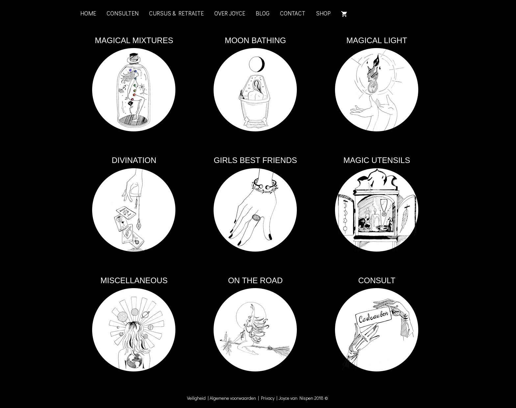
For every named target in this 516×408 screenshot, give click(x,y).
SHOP (323, 13)
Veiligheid (197, 398)
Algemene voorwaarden (233, 398)
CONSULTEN (123, 13)
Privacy (268, 398)
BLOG (263, 13)
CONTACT (292, 13)
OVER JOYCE (229, 13)
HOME (88, 13)
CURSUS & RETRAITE (176, 13)
